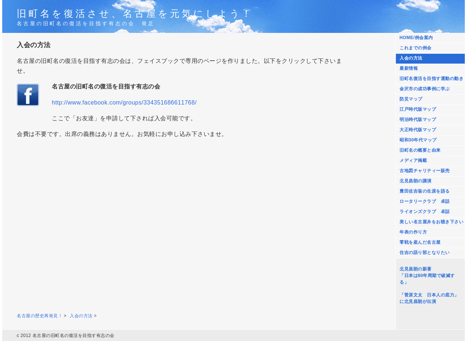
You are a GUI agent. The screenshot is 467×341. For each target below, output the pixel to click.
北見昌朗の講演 (416, 180)
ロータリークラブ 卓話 (425, 201)
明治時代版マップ (418, 119)
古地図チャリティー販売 (425, 170)
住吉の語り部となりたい (425, 252)
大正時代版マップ (418, 129)
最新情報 (409, 68)
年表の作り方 (413, 232)
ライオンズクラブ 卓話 (425, 211)
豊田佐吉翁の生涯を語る (425, 191)
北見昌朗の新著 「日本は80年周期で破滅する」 (427, 275)
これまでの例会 (416, 47)
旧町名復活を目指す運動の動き (431, 78)
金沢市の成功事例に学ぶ (425, 88)
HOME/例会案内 (416, 37)
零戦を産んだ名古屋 (420, 242)
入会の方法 (411, 58)
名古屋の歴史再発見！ (39, 315)
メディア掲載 (413, 160)
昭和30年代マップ (418, 140)
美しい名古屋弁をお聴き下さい (431, 221)
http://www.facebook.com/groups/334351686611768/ (124, 102)
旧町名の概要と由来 (420, 150)
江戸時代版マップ (418, 109)
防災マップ (411, 99)
